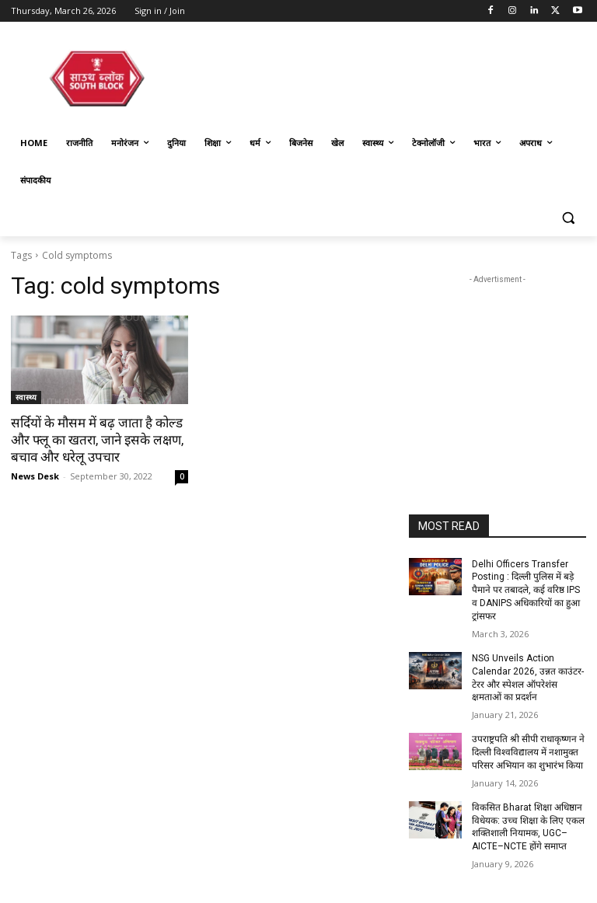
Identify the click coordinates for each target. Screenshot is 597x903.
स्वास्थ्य (26, 397)
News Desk (35, 476)
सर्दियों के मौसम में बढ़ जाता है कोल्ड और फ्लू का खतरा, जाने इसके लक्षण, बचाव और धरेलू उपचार (97, 440)
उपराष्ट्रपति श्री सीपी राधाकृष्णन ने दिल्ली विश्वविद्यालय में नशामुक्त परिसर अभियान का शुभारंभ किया (528, 752)
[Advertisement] (497, 365)
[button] (568, 218)
